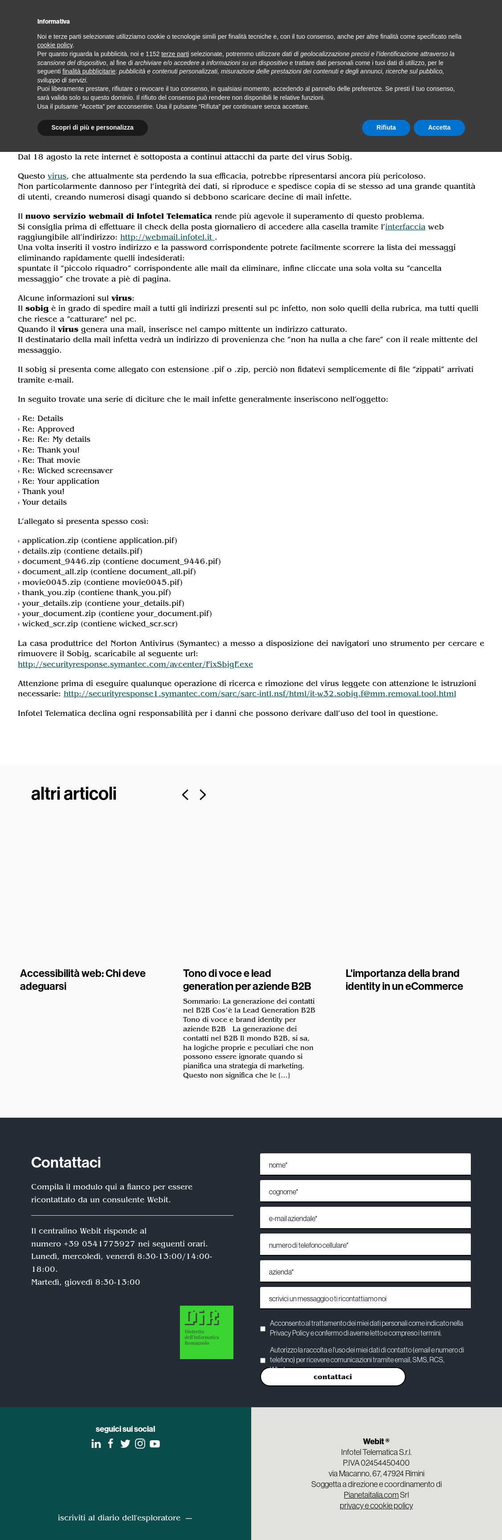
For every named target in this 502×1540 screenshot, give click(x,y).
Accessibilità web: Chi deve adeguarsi (83, 979)
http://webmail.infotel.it (167, 237)
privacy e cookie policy (376, 1505)
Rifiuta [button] (386, 127)
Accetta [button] (439, 127)
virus (57, 176)
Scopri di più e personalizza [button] (93, 127)
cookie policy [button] (55, 45)
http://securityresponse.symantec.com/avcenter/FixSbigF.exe (135, 664)
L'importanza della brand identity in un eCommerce (404, 979)
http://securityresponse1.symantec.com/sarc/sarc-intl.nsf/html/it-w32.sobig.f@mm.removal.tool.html (260, 694)
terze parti (175, 53)
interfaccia (405, 227)
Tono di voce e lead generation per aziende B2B (247, 979)
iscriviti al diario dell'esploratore (119, 1518)
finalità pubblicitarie (88, 71)
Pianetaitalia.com (371, 1495)
